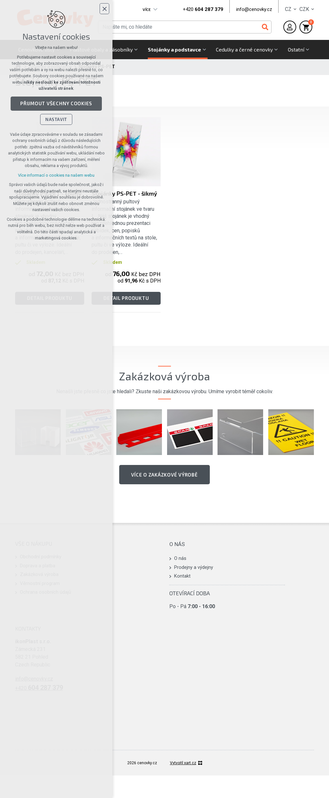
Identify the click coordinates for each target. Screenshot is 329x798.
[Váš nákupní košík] (305, 27)
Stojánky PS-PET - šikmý (124, 193)
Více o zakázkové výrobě (164, 475)
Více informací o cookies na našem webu (56, 176)
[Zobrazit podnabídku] (155, 9)
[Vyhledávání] (265, 27)
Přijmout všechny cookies (56, 104)
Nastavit (56, 120)
